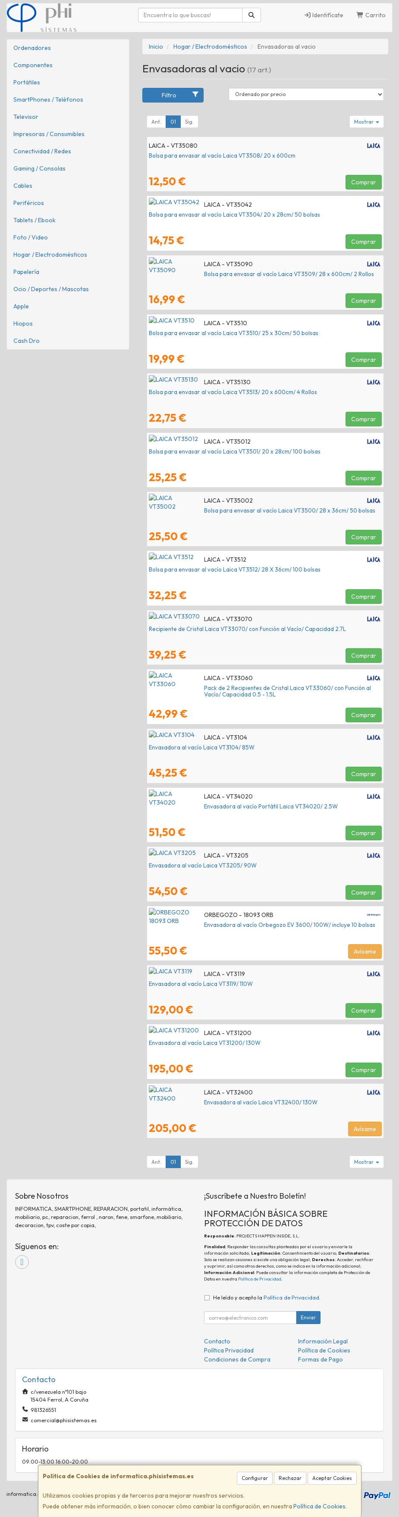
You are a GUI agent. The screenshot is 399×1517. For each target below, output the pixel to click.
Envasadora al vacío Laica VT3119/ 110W (201, 983)
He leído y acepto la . (266, 1297)
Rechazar (290, 1478)
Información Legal (323, 1341)
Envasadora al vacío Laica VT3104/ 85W (201, 747)
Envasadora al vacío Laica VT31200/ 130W (205, 1042)
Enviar (308, 1317)
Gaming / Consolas (39, 168)
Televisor (25, 117)
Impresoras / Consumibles (49, 134)
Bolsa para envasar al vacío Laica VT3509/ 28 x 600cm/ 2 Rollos (234, 273)
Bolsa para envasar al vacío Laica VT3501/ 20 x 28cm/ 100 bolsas (234, 451)
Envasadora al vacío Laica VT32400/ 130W (205, 1102)
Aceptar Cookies (332, 1478)
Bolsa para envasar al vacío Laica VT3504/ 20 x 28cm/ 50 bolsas (234, 214)
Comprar (363, 182)
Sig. (189, 121)
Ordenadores (32, 48)
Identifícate (324, 15)
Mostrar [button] (366, 121)
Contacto (217, 1341)
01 (173, 121)
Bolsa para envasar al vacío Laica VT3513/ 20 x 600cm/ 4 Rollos (233, 392)
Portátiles (26, 82)
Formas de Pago (320, 1359)
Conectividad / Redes (42, 151)
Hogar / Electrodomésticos (50, 254)
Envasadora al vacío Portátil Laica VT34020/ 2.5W (216, 806)
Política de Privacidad (259, 1279)
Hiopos (23, 323)
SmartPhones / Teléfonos (48, 99)
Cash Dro (26, 341)
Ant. (156, 121)
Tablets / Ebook (34, 220)
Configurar (255, 1478)
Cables (22, 186)
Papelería (26, 272)
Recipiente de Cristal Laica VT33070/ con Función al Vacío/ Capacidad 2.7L (247, 628)
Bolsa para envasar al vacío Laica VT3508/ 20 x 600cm (222, 155)
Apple (21, 306)
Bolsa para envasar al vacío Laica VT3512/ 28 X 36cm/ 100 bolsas (234, 569)
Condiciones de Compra (237, 1359)
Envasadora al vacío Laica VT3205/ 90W (203, 865)
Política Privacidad (229, 1350)
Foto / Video (30, 237)
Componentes (33, 65)
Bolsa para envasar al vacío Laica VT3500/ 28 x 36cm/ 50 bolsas (234, 510)
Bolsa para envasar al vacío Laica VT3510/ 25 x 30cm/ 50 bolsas (233, 333)
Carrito (371, 15)
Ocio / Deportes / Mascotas (51, 289)
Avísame (365, 951)
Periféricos (28, 203)
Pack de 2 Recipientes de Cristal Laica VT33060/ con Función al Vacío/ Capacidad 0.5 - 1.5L (263, 691)
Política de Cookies (319, 1506)
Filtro (180, 95)
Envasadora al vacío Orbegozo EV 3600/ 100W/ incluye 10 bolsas (234, 924)
